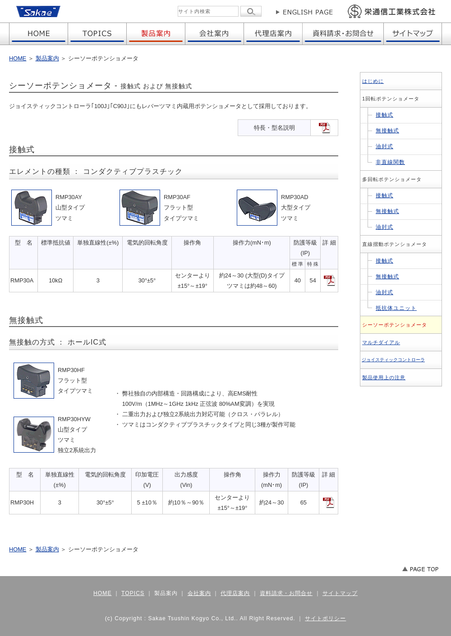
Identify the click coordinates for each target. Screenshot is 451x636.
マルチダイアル (381, 342)
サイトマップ (340, 593)
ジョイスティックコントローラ (393, 359)
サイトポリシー (325, 618)
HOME (17, 58)
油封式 (384, 146)
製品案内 (47, 58)
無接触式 (387, 130)
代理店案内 (235, 593)
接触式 (384, 115)
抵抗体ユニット (396, 308)
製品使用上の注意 (383, 377)
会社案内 (199, 593)
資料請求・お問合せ (286, 593)
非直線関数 (390, 162)
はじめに (373, 81)
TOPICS (132, 593)
